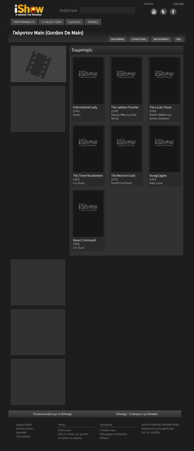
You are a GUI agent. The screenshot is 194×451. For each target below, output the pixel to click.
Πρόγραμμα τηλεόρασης (113, 434)
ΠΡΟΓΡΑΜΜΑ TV (24, 22)
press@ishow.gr (165, 428)
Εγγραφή (178, 3)
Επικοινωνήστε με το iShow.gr (52, 414)
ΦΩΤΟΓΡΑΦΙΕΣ (161, 39)
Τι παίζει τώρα (108, 430)
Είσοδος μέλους (25, 428)
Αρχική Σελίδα (24, 424)
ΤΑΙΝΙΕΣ (93, 22)
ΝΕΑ (178, 39)
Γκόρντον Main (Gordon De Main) (48, 32)
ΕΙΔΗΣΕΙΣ (74, 22)
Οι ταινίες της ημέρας (70, 438)
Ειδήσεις (104, 438)
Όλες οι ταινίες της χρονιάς (73, 434)
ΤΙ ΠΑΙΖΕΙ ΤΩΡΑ (51, 22)
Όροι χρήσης (23, 436)
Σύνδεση (148, 3)
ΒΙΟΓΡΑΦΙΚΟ (117, 39)
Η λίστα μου (64, 430)
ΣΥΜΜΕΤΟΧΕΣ (139, 39)
